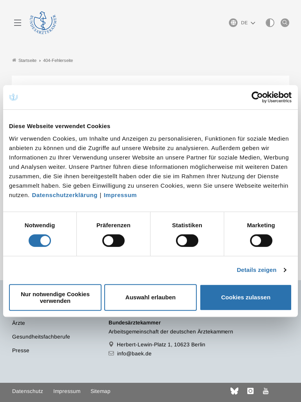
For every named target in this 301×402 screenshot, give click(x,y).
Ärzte (18, 323)
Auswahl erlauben (150, 297)
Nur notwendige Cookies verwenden (55, 297)
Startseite (24, 60)
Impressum (120, 195)
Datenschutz (27, 391)
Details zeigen (256, 269)
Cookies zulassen (245, 297)
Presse (20, 350)
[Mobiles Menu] (18, 23)
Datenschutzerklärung (65, 195)
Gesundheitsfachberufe (41, 337)
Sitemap (101, 391)
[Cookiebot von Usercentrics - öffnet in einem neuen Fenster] (257, 97)
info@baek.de (134, 354)
